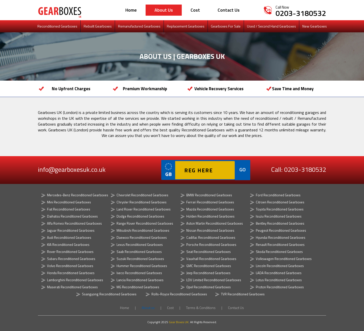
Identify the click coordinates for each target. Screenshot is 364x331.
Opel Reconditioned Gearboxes (208, 287)
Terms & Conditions (201, 307)
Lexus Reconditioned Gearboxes (140, 244)
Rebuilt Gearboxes (98, 26)
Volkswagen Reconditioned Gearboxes (284, 258)
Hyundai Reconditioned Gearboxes (280, 237)
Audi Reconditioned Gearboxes (69, 237)
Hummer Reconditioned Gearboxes (142, 265)
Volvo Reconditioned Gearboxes (70, 265)
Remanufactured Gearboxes (139, 26)
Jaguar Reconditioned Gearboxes (71, 230)
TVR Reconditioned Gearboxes (243, 294)
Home (131, 10)
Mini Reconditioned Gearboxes (69, 202)
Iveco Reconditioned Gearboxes (139, 272)
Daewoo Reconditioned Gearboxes (142, 237)
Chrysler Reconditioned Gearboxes (142, 202)
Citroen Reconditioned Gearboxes (280, 202)
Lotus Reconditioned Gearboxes (279, 279)
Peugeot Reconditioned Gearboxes (281, 230)
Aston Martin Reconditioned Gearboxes (214, 223)
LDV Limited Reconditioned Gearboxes (213, 279)
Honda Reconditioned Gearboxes (71, 272)
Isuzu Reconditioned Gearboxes (279, 216)
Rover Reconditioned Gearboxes (70, 251)
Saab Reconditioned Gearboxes (139, 251)
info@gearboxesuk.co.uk (72, 169)
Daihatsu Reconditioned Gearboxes (72, 216)
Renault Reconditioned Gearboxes (280, 244)
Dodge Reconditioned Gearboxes (140, 216)
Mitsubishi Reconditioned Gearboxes (143, 230)
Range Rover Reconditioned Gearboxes (145, 223)
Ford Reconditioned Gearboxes (278, 195)
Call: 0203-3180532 (297, 169)
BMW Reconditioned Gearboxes (209, 195)
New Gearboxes (314, 26)
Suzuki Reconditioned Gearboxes (140, 258)
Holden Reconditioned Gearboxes (210, 216)
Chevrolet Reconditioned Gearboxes (142, 195)
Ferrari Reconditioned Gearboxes (210, 202)
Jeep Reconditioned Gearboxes (208, 272)
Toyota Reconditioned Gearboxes (280, 209)
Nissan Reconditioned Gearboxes (210, 230)
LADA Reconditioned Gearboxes (279, 272)
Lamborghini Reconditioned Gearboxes (75, 279)
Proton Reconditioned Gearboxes (280, 287)
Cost (195, 10)
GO (242, 169)
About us (163, 10)
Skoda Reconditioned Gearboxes (279, 251)
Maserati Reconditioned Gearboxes (72, 287)
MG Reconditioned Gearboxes (138, 287)
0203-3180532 (301, 13)
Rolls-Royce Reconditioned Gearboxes (179, 294)
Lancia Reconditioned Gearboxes (140, 279)
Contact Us (229, 10)
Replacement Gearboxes (185, 26)
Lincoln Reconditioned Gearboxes (280, 265)
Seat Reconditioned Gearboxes (208, 251)
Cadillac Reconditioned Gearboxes (210, 237)
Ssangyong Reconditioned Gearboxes (109, 294)
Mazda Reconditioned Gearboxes (210, 209)
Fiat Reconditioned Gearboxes (68, 209)
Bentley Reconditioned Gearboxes (280, 223)
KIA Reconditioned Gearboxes (68, 244)
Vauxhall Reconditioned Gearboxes (211, 258)
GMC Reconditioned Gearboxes (208, 265)
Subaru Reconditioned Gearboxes (71, 258)
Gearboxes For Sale (226, 26)
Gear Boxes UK (179, 322)
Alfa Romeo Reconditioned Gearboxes (74, 223)
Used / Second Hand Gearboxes (271, 26)
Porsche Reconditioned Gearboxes (211, 244)
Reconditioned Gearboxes (57, 26)
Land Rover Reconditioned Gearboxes (144, 209)
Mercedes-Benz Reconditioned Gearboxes (77, 195)
